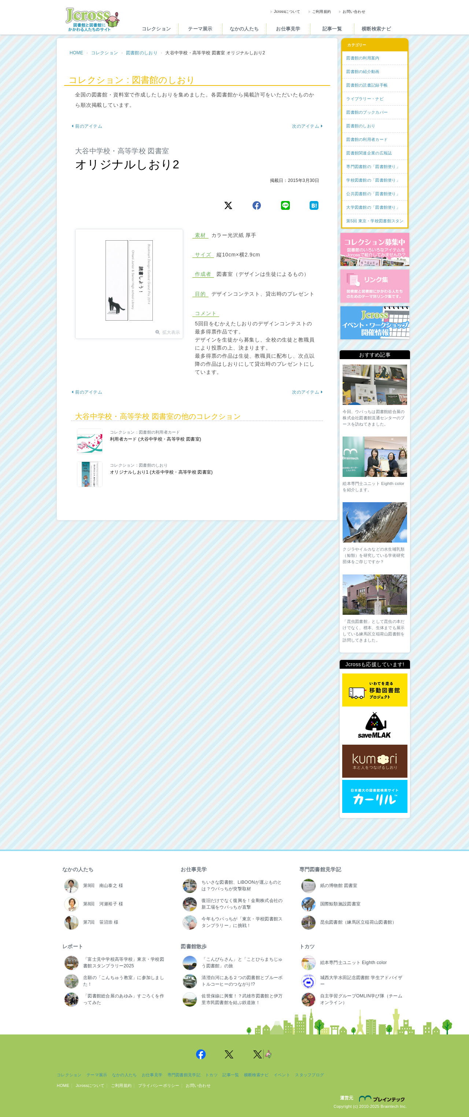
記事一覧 (332, 29)
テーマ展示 (200, 29)
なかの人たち (244, 29)
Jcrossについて (287, 12)
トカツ (307, 946)
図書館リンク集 (374, 286)
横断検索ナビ (376, 29)
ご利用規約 (321, 12)
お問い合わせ (354, 12)
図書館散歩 (194, 946)
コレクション (156, 29)
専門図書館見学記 (320, 869)
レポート (72, 946)
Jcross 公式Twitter (229, 1054)
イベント (282, 1075)
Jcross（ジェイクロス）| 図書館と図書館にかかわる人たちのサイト (92, 19)
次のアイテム (307, 126)
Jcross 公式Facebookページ (201, 1054)
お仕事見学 (288, 29)
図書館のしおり (142, 52)
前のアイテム (86, 126)
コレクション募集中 (374, 249)
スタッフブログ (309, 1075)
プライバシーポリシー (159, 1085)
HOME (76, 52)
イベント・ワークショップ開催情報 (374, 322)
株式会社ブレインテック (383, 1098)
